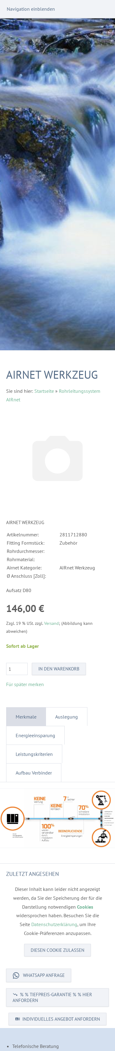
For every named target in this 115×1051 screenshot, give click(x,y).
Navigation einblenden (31, 9)
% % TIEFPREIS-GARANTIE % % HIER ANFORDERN (52, 997)
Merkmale (26, 717)
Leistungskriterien (34, 754)
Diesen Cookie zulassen (57, 950)
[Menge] (17, 669)
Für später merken (25, 684)
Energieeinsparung (35, 735)
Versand (51, 623)
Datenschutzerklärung (54, 924)
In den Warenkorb (58, 669)
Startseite (44, 391)
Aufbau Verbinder (34, 773)
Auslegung (66, 717)
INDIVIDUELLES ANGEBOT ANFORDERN (57, 1019)
